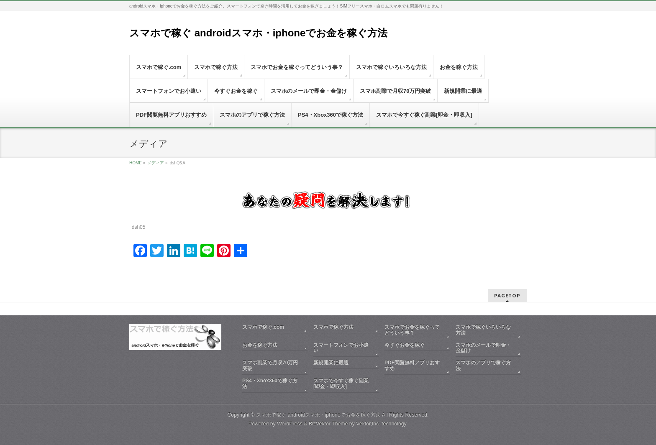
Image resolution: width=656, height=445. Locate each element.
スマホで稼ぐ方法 (333, 327)
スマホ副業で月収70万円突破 (270, 365)
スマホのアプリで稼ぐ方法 (483, 365)
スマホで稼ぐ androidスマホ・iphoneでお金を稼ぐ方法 (258, 32)
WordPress (289, 424)
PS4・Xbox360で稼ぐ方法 (269, 383)
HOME (135, 163)
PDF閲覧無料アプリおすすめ (412, 365)
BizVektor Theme (328, 424)
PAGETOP (507, 295)
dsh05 (139, 227)
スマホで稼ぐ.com (263, 327)
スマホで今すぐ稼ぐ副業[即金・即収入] (341, 383)
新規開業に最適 (330, 363)
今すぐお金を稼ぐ (404, 345)
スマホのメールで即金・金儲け (483, 348)
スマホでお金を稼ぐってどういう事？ (412, 330)
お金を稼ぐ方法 (259, 345)
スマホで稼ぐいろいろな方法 (483, 330)
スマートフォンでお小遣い (341, 348)
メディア (155, 163)
